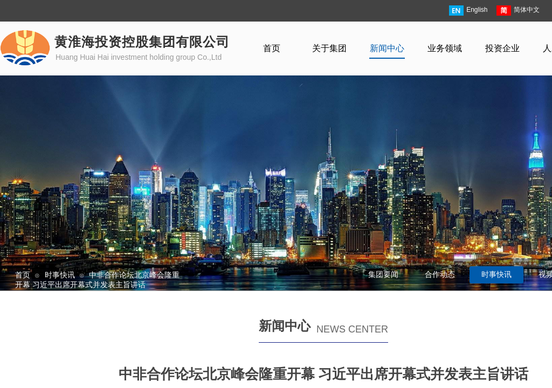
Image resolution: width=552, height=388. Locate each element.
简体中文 (518, 10)
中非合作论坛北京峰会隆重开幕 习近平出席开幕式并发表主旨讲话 (97, 280)
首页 (22, 275)
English (468, 10)
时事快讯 (60, 275)
